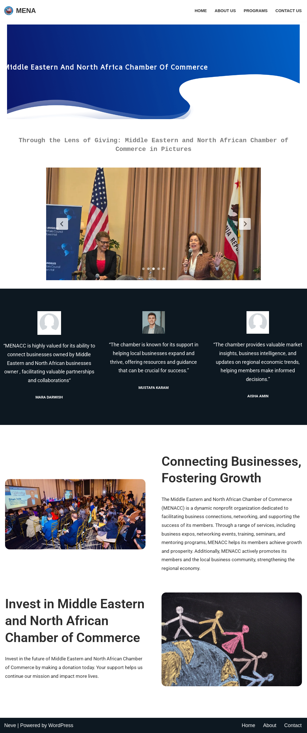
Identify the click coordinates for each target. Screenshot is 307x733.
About (269, 725)
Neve (10, 725)
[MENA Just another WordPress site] (20, 11)
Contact (293, 725)
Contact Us (288, 10)
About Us (225, 10)
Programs (256, 10)
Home (201, 10)
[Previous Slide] (62, 224)
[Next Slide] (245, 224)
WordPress (60, 725)
